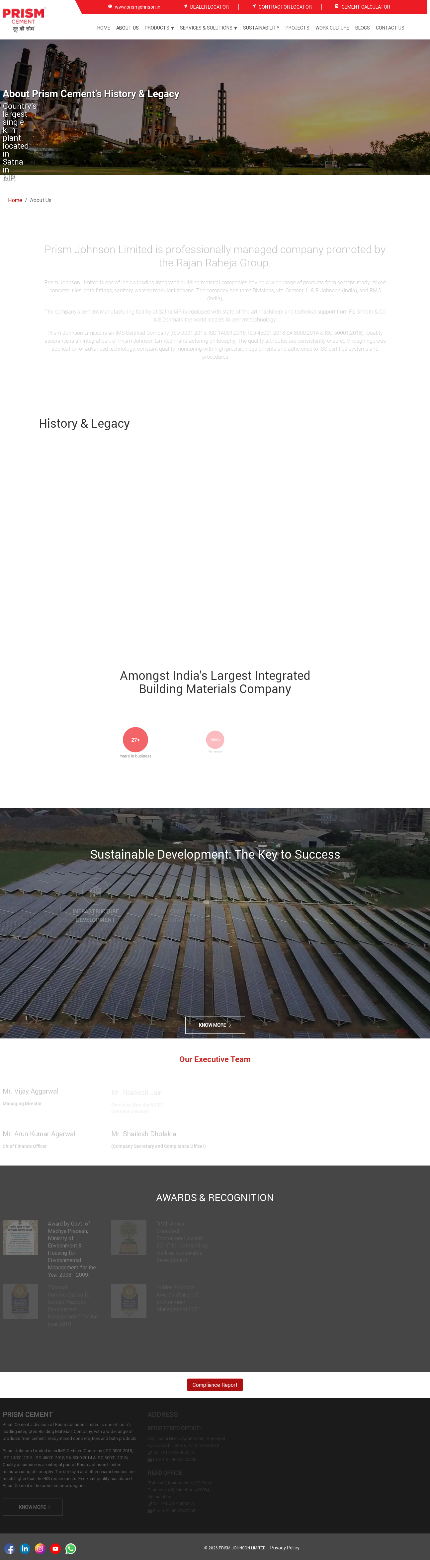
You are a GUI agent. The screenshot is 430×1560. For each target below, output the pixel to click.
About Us (127, 28)
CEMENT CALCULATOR (366, 7)
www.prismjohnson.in (137, 6)
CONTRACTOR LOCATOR (285, 6)
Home (103, 28)
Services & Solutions (208, 28)
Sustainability (261, 28)
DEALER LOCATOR (209, 6)
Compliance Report (215, 1385)
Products (159, 28)
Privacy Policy (285, 1548)
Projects (297, 28)
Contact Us (390, 28)
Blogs (362, 28)
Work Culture (332, 28)
